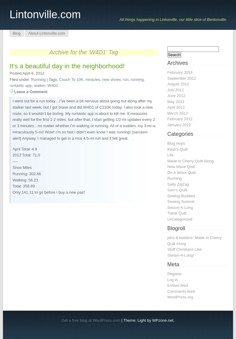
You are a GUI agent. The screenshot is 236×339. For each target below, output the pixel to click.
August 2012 (178, 84)
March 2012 (177, 113)
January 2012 (179, 125)
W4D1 (52, 85)
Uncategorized (179, 219)
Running (38, 79)
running (137, 79)
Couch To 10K (71, 79)
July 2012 (175, 90)
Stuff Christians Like (184, 249)
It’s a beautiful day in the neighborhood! (67, 66)
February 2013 (180, 72)
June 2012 (176, 95)
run (125, 79)
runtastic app (21, 85)
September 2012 (181, 78)
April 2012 (176, 107)
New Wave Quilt (181, 166)
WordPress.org (180, 297)
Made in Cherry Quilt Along (190, 161)
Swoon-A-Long (180, 207)
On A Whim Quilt (181, 172)
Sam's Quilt (177, 190)
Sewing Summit (180, 201)
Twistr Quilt (176, 213)
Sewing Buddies (181, 196)
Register (174, 274)
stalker (39, 85)
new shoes (111, 79)
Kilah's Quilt (177, 149)
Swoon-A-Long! (180, 255)
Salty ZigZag (178, 184)
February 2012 (180, 119)
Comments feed (181, 291)
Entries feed (177, 285)
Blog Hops (176, 143)
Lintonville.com (45, 14)
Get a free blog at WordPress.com (91, 320)
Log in (172, 280)
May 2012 (175, 101)
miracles (92, 79)
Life (170, 155)
